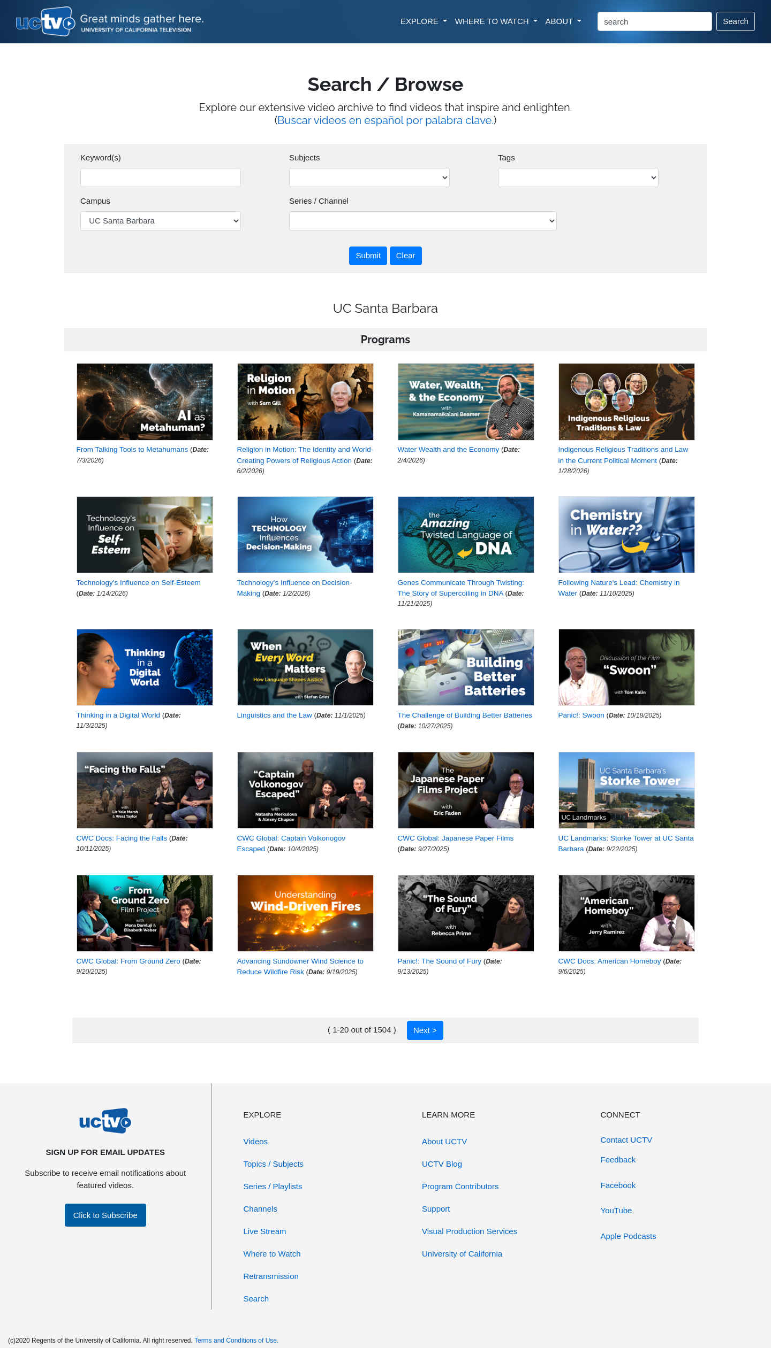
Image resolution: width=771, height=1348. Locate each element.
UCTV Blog (442, 1163)
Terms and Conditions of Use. (236, 1340)
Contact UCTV (627, 1139)
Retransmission (271, 1276)
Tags (506, 157)
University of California (462, 1253)
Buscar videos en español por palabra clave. (385, 120)
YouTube (616, 1210)
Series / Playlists (273, 1186)
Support (436, 1208)
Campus (95, 200)
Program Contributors (460, 1186)
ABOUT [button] (561, 21)
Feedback (618, 1159)
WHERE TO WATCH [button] (493, 21)
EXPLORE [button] (420, 21)
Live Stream (265, 1231)
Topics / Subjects (274, 1163)
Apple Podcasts (628, 1236)
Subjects (304, 157)
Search (736, 21)
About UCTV (444, 1141)
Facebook (618, 1185)
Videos (256, 1141)
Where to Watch (272, 1253)
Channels (260, 1208)
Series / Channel (319, 200)
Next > (425, 1030)
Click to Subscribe (105, 1215)
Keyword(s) (100, 157)
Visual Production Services (469, 1231)
